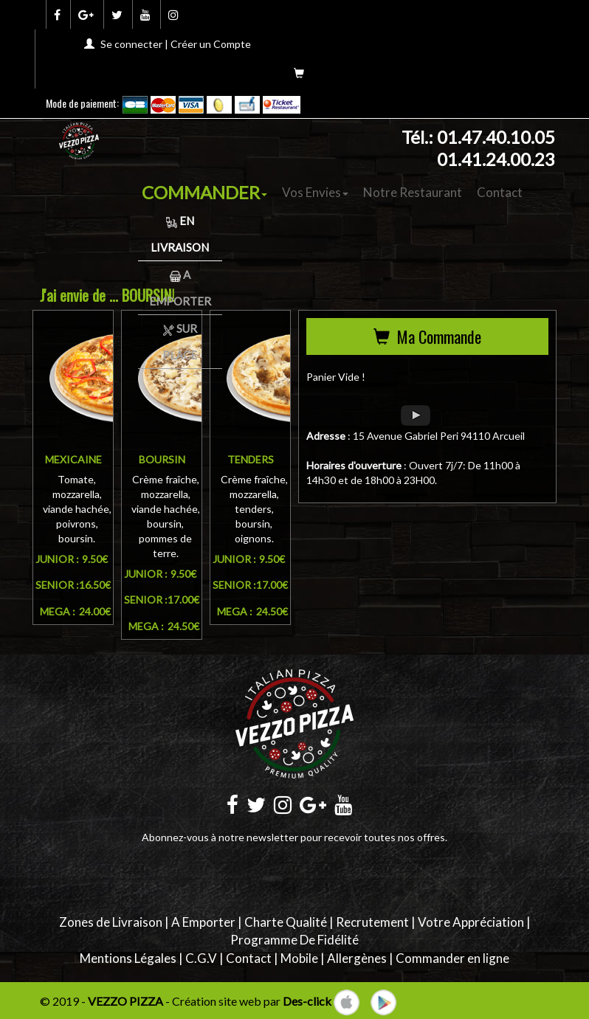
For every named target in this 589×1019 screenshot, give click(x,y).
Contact (500, 192)
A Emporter (203, 922)
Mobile (299, 958)
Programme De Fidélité (294, 939)
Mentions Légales (128, 958)
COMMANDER (204, 192)
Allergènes (357, 958)
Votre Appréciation (471, 922)
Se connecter (131, 44)
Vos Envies (315, 192)
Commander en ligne (452, 958)
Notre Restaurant (412, 192)
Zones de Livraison (110, 922)
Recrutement (372, 922)
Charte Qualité (285, 922)
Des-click (307, 1001)
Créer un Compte (210, 44)
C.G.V (201, 958)
